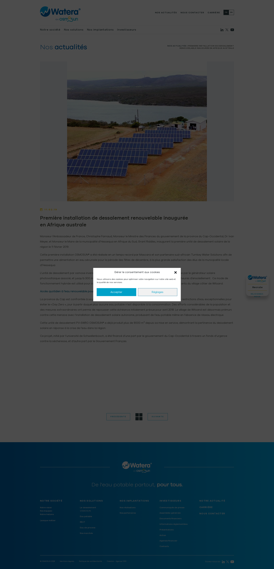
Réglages (157, 292)
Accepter (116, 292)
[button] (175, 272)
